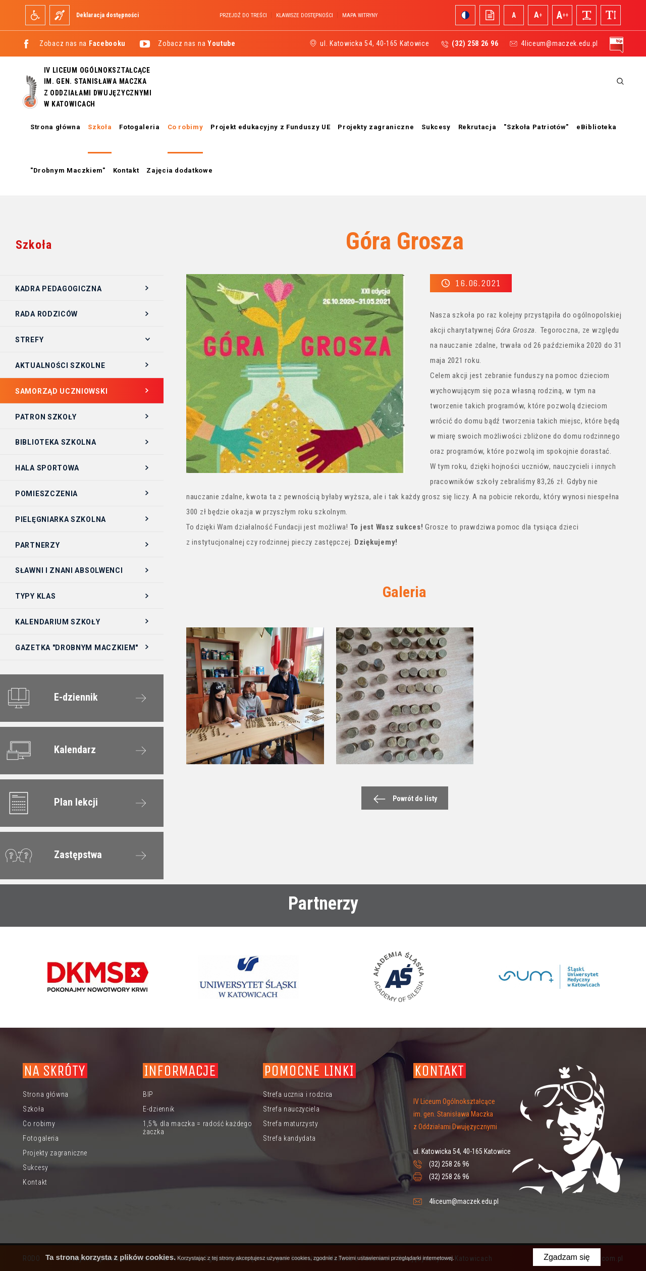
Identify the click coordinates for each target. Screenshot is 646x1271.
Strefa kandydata (289, 1138)
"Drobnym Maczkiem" (67, 170)
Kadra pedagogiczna (58, 289)
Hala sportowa (47, 468)
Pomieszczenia (46, 494)
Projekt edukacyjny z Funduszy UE (270, 127)
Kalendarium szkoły (57, 622)
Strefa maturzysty (290, 1124)
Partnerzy (37, 545)
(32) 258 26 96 (449, 1164)
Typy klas (35, 596)
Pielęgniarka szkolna (60, 519)
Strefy (29, 340)
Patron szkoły (46, 417)
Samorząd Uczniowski (61, 391)
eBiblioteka (596, 127)
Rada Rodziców (46, 314)
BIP (148, 1094)
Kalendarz (48, 750)
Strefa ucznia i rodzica (298, 1094)
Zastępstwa (51, 855)
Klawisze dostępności (304, 15)
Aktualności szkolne (60, 365)
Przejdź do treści (243, 15)
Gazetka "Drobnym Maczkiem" (76, 648)
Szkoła (100, 127)
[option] (98, 977)
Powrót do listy (402, 799)
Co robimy (185, 127)
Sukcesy (436, 127)
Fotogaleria (139, 127)
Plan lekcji (49, 803)
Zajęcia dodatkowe (179, 170)
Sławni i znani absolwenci (69, 570)
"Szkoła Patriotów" (536, 127)
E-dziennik (49, 698)
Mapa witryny (360, 15)
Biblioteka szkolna (55, 442)
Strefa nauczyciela (291, 1109)
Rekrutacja (477, 127)
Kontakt (126, 170)
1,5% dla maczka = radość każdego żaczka (197, 1128)
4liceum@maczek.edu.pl (559, 43)
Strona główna (55, 127)
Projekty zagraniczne (376, 127)
